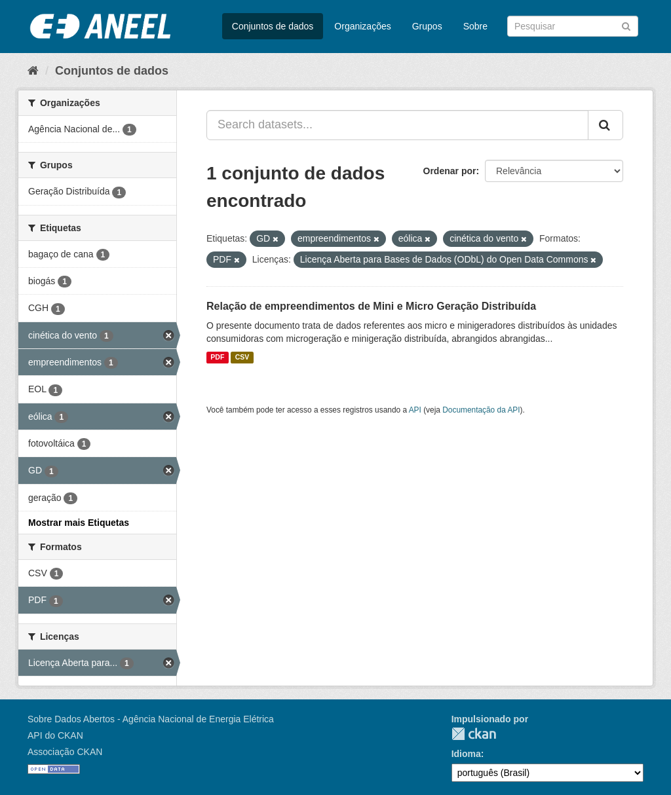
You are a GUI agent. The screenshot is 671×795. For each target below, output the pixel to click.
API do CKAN (55, 735)
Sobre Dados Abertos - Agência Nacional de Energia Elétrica (151, 719)
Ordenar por (449, 171)
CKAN (473, 734)
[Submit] (626, 25)
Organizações (362, 26)
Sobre (475, 26)
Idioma (466, 754)
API (415, 410)
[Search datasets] (572, 26)
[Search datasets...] (397, 125)
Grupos (427, 26)
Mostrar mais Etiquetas (78, 522)
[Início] (33, 70)
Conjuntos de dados (273, 26)
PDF (217, 357)
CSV (242, 357)
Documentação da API (481, 410)
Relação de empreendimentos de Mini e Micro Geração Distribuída (371, 306)
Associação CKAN (65, 752)
